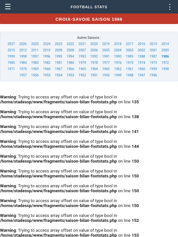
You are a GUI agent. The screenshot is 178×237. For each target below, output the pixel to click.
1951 (94, 75)
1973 (153, 63)
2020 (94, 44)
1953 (70, 75)
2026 (23, 44)
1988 (141, 56)
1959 (153, 69)
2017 (129, 44)
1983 (35, 63)
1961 (129, 69)
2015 (153, 44)
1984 (23, 63)
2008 (70, 50)
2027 (11, 44)
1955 (46, 75)
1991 (105, 56)
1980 (70, 63)
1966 (70, 69)
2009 (58, 50)
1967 (58, 69)
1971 (11, 69)
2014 (165, 44)
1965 (82, 69)
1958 (165, 69)
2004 (117, 50)
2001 (153, 50)
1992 (94, 56)
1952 (82, 75)
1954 (58, 75)
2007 (82, 50)
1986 (165, 56)
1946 (153, 75)
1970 (23, 69)
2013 (11, 50)
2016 (141, 44)
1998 (22, 56)
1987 (153, 56)
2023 (58, 44)
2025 (35, 44)
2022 (70, 44)
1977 (105, 63)
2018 (117, 44)
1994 (70, 56)
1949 (117, 75)
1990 (117, 56)
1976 (117, 63)
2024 (46, 44)
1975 (129, 63)
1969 (35, 69)
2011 (35, 50)
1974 (141, 63)
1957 (23, 75)
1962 (117, 69)
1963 (105, 69)
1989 (129, 56)
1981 (58, 63)
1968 (46, 69)
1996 (46, 56)
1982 (46, 63)
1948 (129, 75)
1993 (82, 56)
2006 (94, 50)
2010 (46, 50)
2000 (165, 50)
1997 (34, 56)
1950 (105, 75)
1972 (165, 63)
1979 (82, 63)
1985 (11, 63)
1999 (11, 56)
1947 (141, 75)
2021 (82, 44)
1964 (94, 69)
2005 (105, 50)
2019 (105, 44)
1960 (141, 69)
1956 (35, 75)
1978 (94, 63)
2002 (141, 50)
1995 (58, 56)
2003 (129, 50)
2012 (23, 50)
